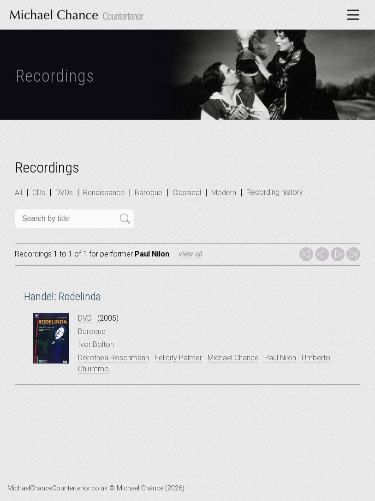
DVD (85, 318)
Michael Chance (233, 357)
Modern (223, 192)
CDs (38, 192)
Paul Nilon (280, 357)
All (18, 192)
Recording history (274, 192)
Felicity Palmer (178, 357)
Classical (187, 192)
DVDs (64, 192)
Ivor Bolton (96, 344)
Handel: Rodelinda (62, 296)
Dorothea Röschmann (113, 357)
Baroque (148, 192)
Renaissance (104, 192)
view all (190, 254)
